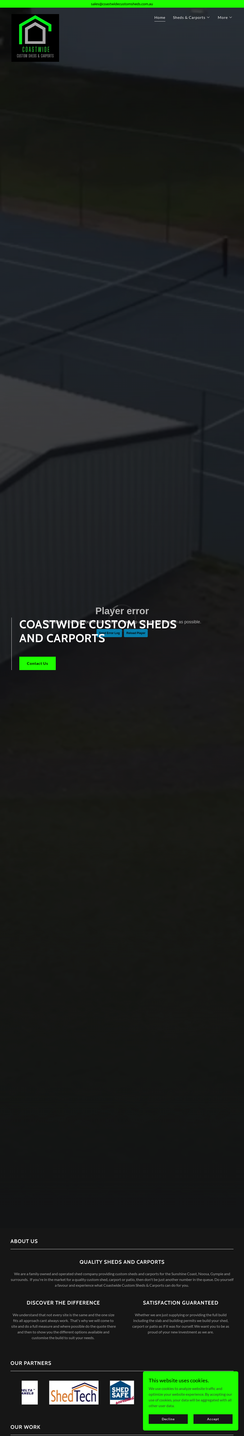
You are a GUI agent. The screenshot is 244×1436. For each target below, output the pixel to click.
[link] (35, 16)
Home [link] (159, 17)
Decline (168, 1419)
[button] (191, 17)
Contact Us (37, 663)
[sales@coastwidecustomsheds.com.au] (122, 4)
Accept (213, 1419)
